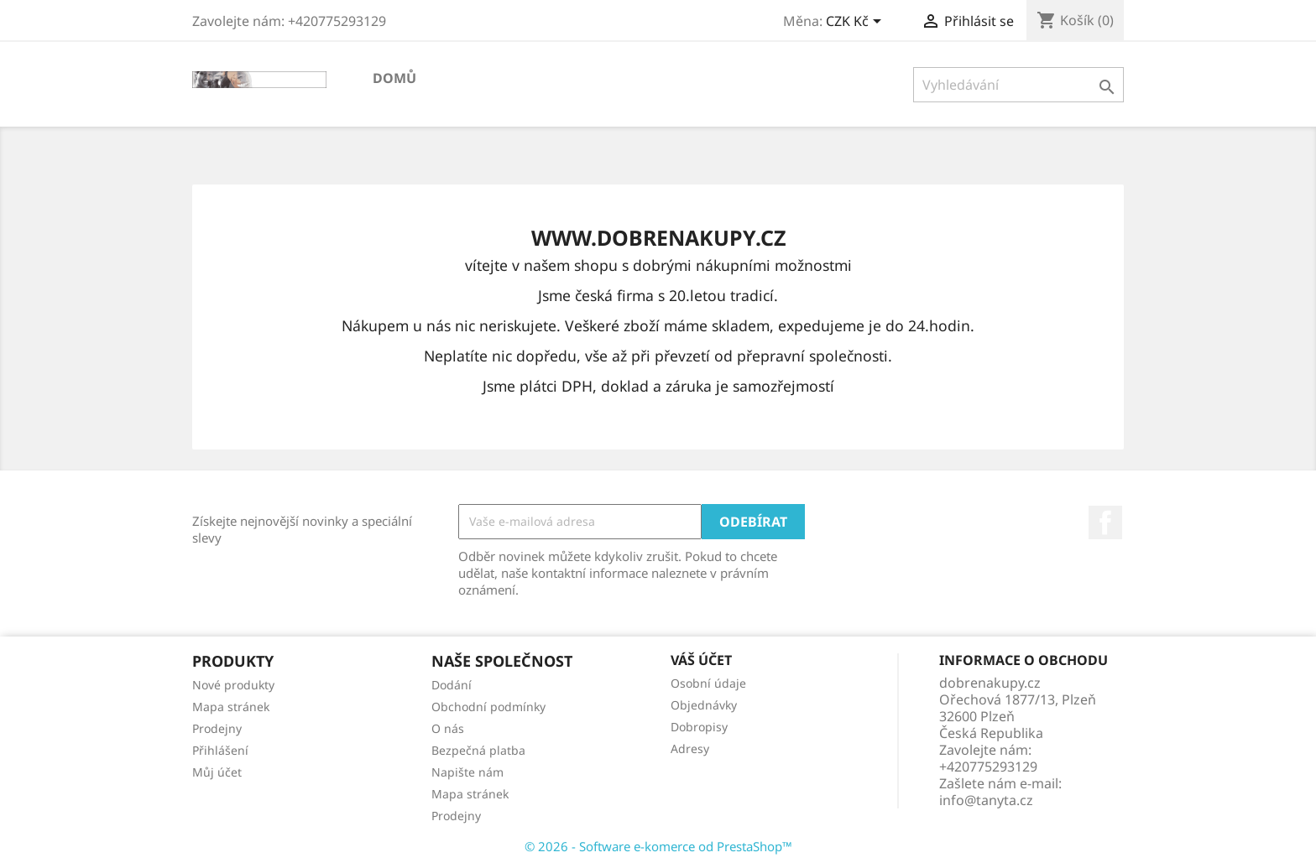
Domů (394, 78)
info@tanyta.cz (986, 800)
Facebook (1105, 522)
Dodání (451, 685)
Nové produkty (233, 685)
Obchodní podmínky (488, 707)
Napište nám (467, 772)
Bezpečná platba (478, 750)
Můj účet (217, 772)
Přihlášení (220, 750)
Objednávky (704, 705)
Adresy (690, 748)
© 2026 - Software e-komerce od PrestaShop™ (658, 846)
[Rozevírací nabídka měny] (856, 23)
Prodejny (217, 728)
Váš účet (701, 660)
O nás (447, 728)
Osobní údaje (708, 683)
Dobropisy (699, 727)
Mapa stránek (230, 707)
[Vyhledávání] (1018, 84)
